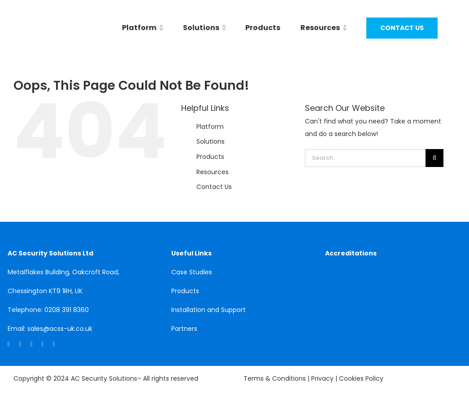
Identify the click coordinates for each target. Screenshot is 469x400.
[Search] (434, 158)
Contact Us (214, 186)
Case (180, 272)
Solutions (210, 141)
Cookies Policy (361, 378)
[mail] (42, 344)
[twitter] (31, 344)
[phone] (53, 344)
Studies (200, 272)
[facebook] (20, 344)
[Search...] (365, 158)
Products (210, 156)
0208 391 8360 (66, 309)
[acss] (48, 35)
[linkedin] (9, 344)
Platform (210, 126)
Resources (212, 171)
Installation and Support (208, 309)
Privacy (323, 378)
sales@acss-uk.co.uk (59, 328)
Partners (184, 328)
